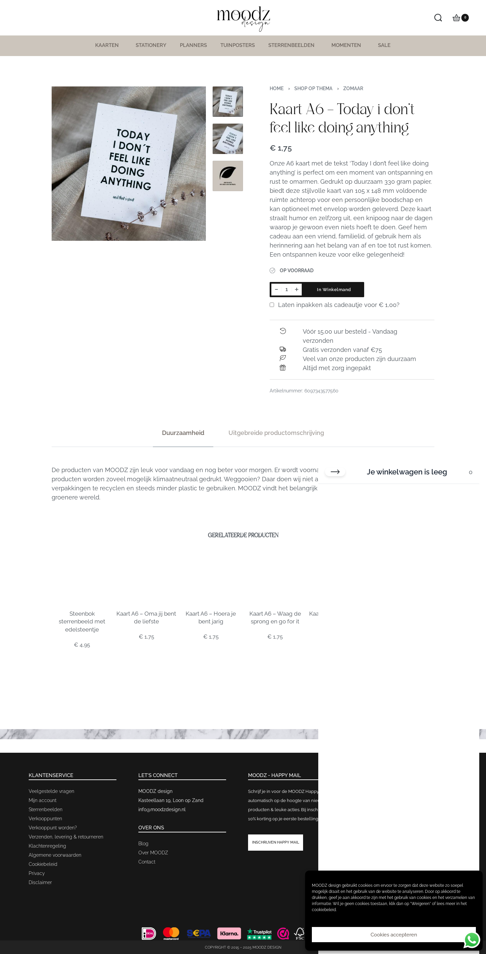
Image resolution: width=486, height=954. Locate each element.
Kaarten (108, 45)
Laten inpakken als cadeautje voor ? (335, 304)
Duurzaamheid (183, 432)
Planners (193, 45)
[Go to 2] (228, 139)
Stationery (151, 45)
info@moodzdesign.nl (162, 809)
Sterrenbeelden (293, 45)
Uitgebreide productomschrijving (276, 432)
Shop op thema (313, 88)
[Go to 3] (228, 176)
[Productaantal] (286, 289)
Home (277, 88)
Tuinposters (237, 45)
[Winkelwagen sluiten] (335, 471)
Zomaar (353, 88)
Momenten (347, 45)
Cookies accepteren (394, 935)
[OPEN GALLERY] (129, 163)
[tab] (183, 432)
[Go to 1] (228, 101)
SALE (384, 45)
